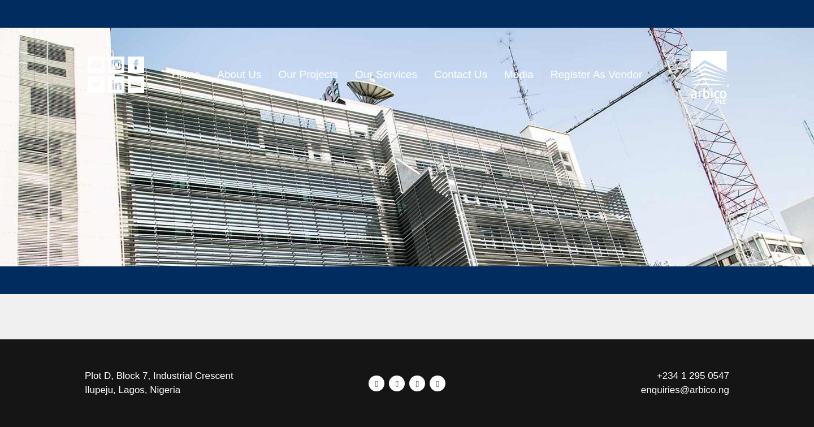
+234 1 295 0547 (693, 375)
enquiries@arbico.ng (685, 390)
